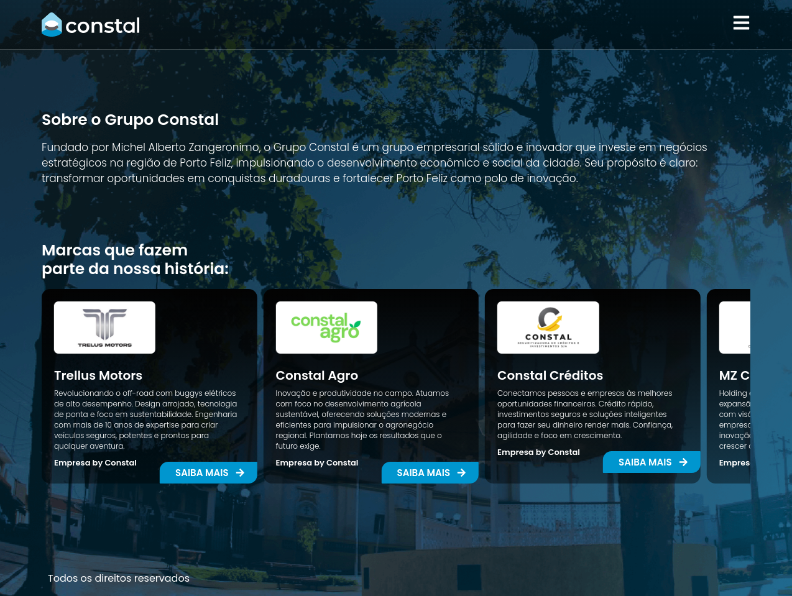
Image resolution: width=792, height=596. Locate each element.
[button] (430, 473)
